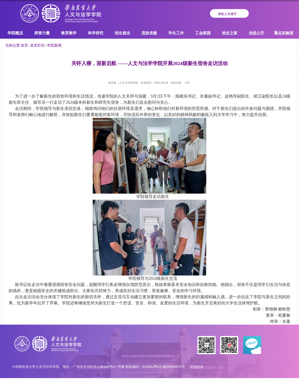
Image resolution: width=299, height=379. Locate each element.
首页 (24, 45)
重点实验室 (283, 33)
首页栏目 (37, 45)
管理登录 (196, 367)
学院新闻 (54, 45)
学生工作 (176, 33)
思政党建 (149, 33)
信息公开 (256, 33)
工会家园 (203, 33)
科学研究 (95, 33)
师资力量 (42, 33)
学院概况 (15, 33)
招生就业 (122, 33)
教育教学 (69, 33)
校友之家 (229, 33)
